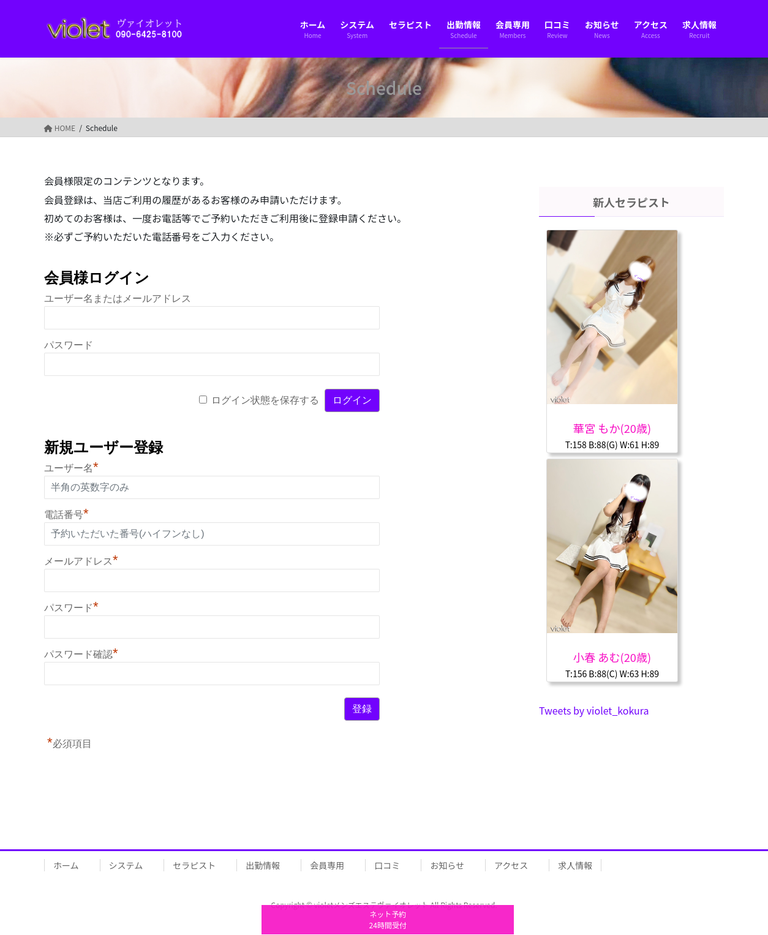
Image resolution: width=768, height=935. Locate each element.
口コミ (387, 865)
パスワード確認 (81, 654)
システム (126, 865)
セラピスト (194, 865)
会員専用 (327, 865)
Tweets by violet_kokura (594, 710)
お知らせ (447, 865)
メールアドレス (81, 561)
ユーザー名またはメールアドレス (117, 298)
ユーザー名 (71, 468)
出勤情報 (263, 865)
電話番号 (66, 514)
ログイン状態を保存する (265, 400)
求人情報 (575, 865)
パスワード (68, 345)
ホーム (66, 865)
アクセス (511, 865)
